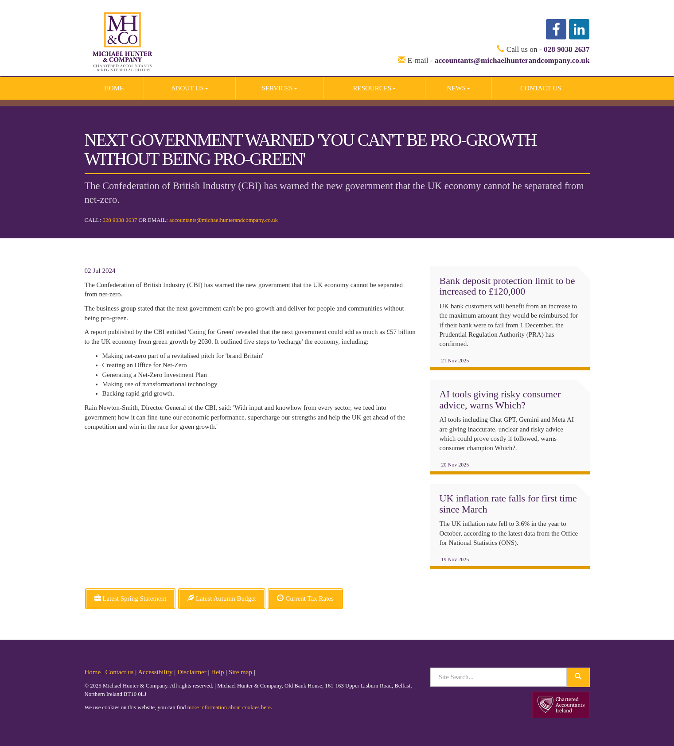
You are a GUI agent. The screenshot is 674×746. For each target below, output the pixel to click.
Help (217, 672)
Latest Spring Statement (130, 598)
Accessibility (155, 672)
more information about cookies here (228, 707)
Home (114, 88)
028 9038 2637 (567, 49)
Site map (240, 672)
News (458, 88)
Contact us (540, 88)
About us (189, 88)
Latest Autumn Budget (221, 598)
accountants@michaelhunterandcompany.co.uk (512, 60)
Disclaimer (191, 672)
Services (279, 88)
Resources (374, 88)
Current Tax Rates (305, 598)
